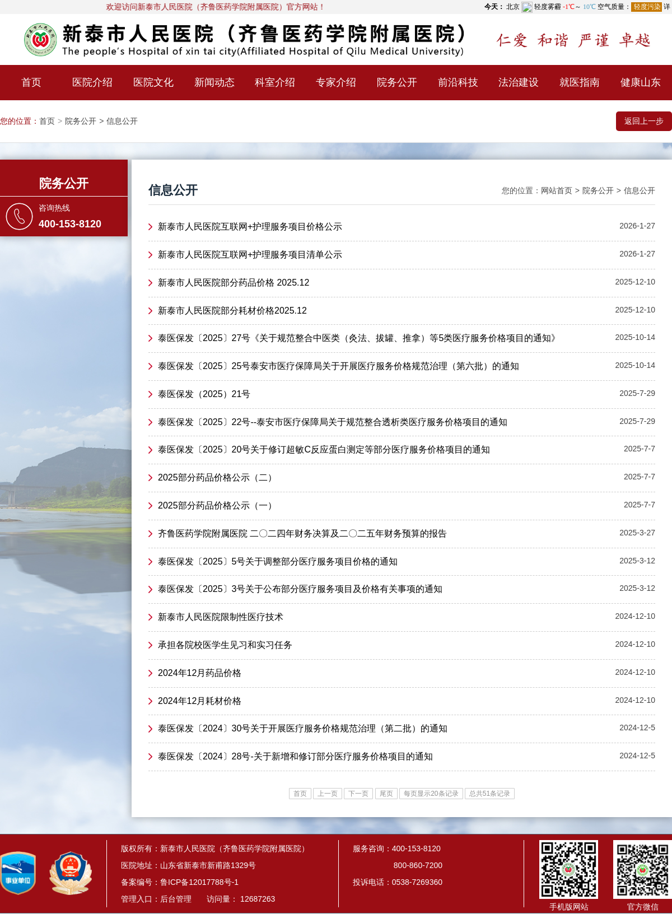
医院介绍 (92, 82)
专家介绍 (336, 82)
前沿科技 (458, 82)
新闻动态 (214, 82)
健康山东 (640, 82)
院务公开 (397, 82)
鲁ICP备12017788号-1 (199, 882)
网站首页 (556, 190)
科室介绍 (275, 82)
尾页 (386, 794)
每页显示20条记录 (431, 794)
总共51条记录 (489, 794)
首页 (31, 82)
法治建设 (518, 82)
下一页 (358, 794)
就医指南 (579, 82)
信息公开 (122, 120)
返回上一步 (644, 120)
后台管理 (176, 898)
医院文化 (153, 82)
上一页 (328, 794)
